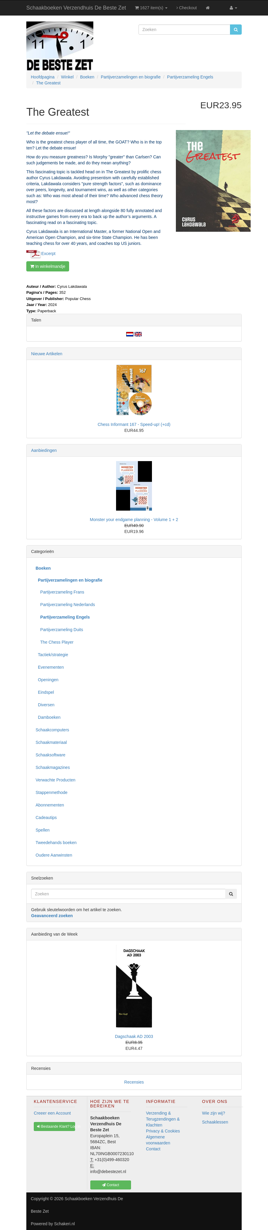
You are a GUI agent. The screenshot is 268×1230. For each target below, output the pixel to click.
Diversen (45, 704)
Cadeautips (46, 817)
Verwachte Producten (55, 780)
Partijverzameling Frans (60, 592)
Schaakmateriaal (51, 742)
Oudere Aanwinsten (54, 855)
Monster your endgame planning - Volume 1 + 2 (134, 519)
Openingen (47, 679)
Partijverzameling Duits (59, 629)
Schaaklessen (215, 1122)
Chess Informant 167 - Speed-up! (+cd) (134, 424)
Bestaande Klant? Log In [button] (56, 1126)
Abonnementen (50, 805)
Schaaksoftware (51, 754)
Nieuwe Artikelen (46, 353)
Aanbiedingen (44, 450)
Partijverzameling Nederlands (65, 604)
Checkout (186, 7)
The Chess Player (55, 642)
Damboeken (48, 717)
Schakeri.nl (64, 1223)
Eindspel (45, 692)
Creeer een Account (52, 1113)
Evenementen (50, 667)
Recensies (134, 1082)
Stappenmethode (52, 792)
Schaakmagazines (53, 767)
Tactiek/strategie (52, 654)
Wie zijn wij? (213, 1113)
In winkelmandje (47, 266)
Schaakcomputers (52, 729)
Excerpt (48, 253)
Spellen (43, 830)
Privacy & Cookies (163, 1131)
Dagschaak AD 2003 (134, 1036)
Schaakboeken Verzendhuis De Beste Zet (76, 8)
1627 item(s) (151, 7)
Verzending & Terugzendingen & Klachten (163, 1119)
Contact (153, 1148)
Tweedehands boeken (56, 842)
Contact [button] (110, 1185)
